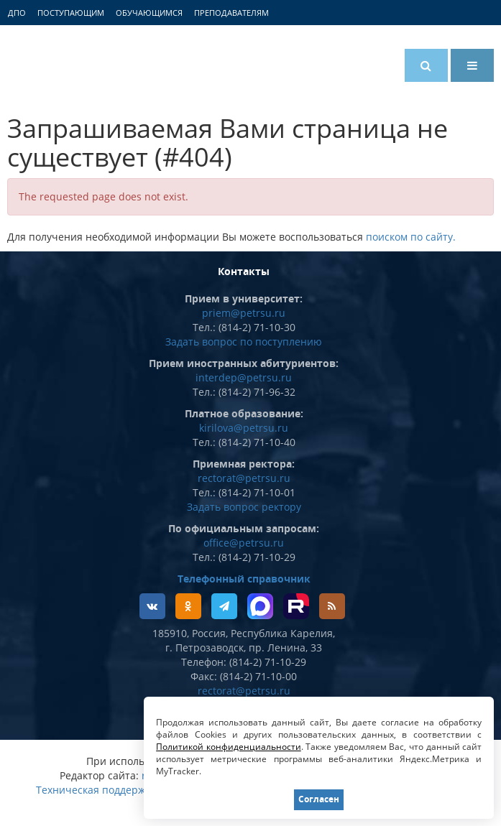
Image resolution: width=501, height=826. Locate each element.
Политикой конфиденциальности (229, 747)
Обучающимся (149, 12)
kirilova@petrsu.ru (243, 428)
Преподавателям (231, 12)
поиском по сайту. (411, 236)
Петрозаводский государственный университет (61, 62)
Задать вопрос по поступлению (243, 341)
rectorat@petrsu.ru (244, 478)
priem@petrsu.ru (243, 313)
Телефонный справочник (244, 578)
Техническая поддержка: (97, 790)
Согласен (318, 799)
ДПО (17, 12)
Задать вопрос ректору (244, 507)
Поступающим (70, 12)
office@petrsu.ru (243, 542)
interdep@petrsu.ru (244, 377)
